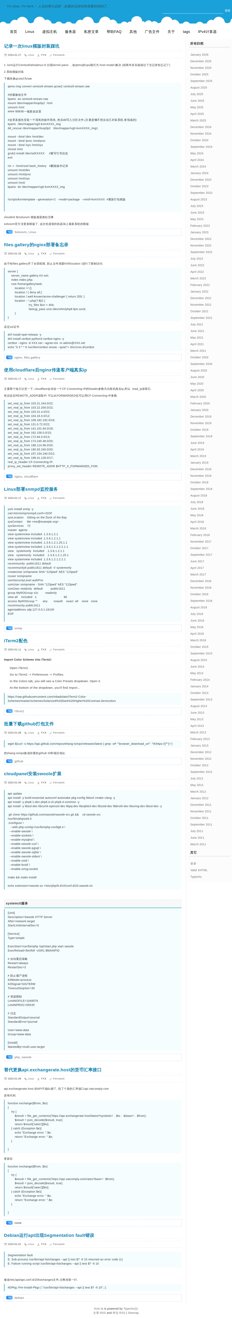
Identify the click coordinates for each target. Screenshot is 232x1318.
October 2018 (199, 482)
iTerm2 (19, 711)
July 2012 (196, 778)
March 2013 (198, 732)
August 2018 (198, 495)
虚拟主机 (49, 32)
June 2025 (197, 100)
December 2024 (200, 127)
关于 (171, 32)
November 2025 (200, 67)
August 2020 (198, 370)
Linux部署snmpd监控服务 (31, 489)
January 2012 (199, 798)
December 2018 (200, 469)
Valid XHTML (199, 870)
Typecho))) (130, 1308)
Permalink (59, 55)
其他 (133, 32)
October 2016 (199, 594)
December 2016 (200, 581)
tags (186, 32)
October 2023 (199, 186)
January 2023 (199, 232)
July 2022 (196, 258)
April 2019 (197, 449)
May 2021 (196, 337)
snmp (18, 628)
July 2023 (196, 206)
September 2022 (201, 252)
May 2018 (196, 515)
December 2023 (200, 179)
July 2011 (196, 831)
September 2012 (201, 771)
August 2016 (198, 607)
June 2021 (197, 331)
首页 (13, 32)
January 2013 (199, 745)
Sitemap (133, 1312)
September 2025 (201, 81)
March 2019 (198, 456)
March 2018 (198, 528)
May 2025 (196, 107)
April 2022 (197, 271)
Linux (29, 32)
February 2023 (200, 225)
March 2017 (198, 574)
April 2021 (197, 344)
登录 (193, 863)
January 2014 (199, 686)
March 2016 (198, 640)
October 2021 (199, 311)
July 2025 (196, 94)
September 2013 (201, 699)
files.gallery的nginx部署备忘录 (36, 244)
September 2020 (201, 363)
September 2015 (201, 653)
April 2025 (197, 113)
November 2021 (200, 304)
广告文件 (152, 32)
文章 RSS (99, 1312)
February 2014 (200, 679)
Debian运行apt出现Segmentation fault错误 (49, 1235)
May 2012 (196, 785)
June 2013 (197, 712)
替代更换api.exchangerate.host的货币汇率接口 (53, 1069)
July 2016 (196, 614)
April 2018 (197, 521)
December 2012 (200, 752)
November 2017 (200, 541)
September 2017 (201, 554)
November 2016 (200, 587)
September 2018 (201, 489)
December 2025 (200, 61)
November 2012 (200, 758)
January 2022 (199, 291)
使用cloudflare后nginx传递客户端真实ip (45, 369)
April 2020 (197, 390)
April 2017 (197, 567)
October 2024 (199, 140)
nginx (18, 357)
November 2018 (200, 475)
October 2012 (199, 765)
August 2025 (198, 87)
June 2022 (197, 265)
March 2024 (198, 166)
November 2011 (200, 811)
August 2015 (198, 660)
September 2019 (201, 436)
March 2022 (198, 278)
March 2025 (198, 120)
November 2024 (200, 133)
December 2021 (200, 298)
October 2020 (199, 357)
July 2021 (196, 324)
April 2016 (197, 633)
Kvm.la (99, 1308)
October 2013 (199, 692)
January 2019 (199, 462)
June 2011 (197, 837)
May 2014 (196, 673)
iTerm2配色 (16, 640)
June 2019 (197, 442)
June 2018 (197, 508)
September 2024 (201, 146)
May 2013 (196, 719)
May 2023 (196, 219)
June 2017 (197, 561)
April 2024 (197, 160)
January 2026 (199, 54)
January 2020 (199, 410)
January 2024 (199, 173)
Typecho (196, 876)
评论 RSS (119, 1312)
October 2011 (199, 818)
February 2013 (200, 739)
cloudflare (31, 476)
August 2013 (198, 706)
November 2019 (200, 423)
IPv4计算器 (207, 32)
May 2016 (196, 627)
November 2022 (200, 245)
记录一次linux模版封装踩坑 (32, 46)
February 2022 (200, 285)
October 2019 (199, 429)
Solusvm (21, 232)
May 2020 (196, 383)
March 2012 (198, 791)
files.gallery (32, 357)
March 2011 (198, 844)
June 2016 (197, 620)
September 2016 (201, 600)
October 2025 (199, 74)
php (17, 1057)
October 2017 (199, 548)
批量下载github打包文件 (29, 723)
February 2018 (200, 535)
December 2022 (200, 238)
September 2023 (201, 192)
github (19, 761)
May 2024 (196, 153)
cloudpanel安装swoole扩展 (33, 773)
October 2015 (199, 646)
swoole (27, 1057)
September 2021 (201, 317)
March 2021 (198, 350)
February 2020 (200, 403)
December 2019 (200, 416)
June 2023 (197, 212)
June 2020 (197, 377)
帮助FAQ (114, 32)
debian (19, 1297)
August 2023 (198, 199)
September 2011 (201, 824)
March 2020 (198, 396)
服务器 (70, 32)
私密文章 (91, 32)
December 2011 (200, 804)
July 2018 (196, 502)
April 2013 (197, 725)
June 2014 (197, 666)
